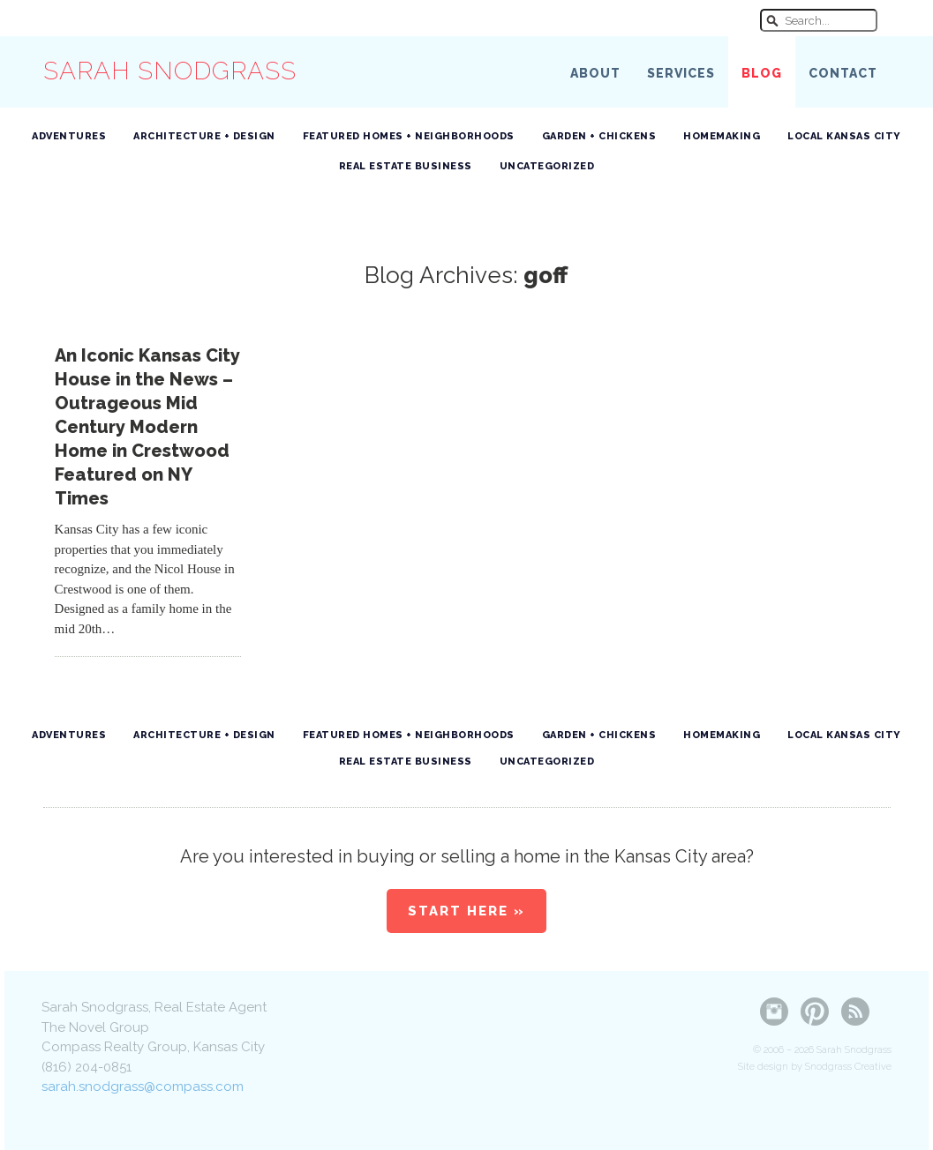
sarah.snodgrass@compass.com (142, 1086)
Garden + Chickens (599, 136)
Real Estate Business (405, 166)
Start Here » (466, 911)
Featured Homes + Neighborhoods (409, 136)
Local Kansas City (844, 136)
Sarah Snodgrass (170, 71)
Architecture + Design (204, 136)
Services (681, 73)
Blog (761, 73)
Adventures (69, 136)
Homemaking (721, 136)
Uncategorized (547, 166)
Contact (843, 73)
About (595, 73)
